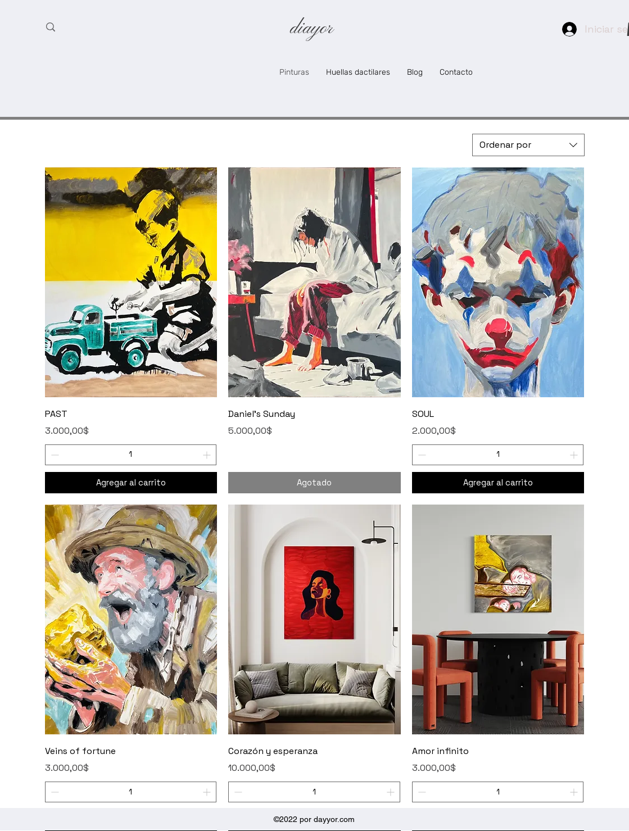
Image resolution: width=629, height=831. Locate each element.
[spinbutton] (131, 455)
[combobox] (528, 145)
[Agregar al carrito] (131, 483)
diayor (311, 28)
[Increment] (208, 455)
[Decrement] (54, 455)
